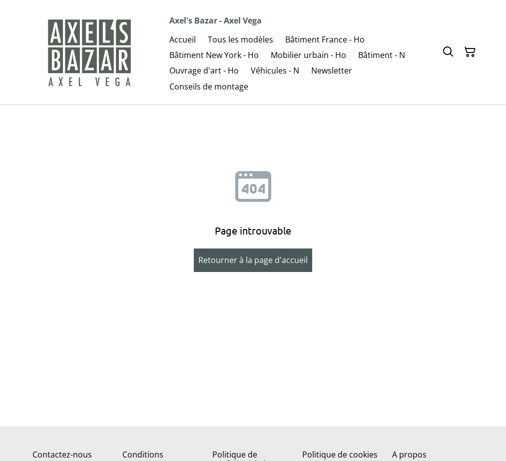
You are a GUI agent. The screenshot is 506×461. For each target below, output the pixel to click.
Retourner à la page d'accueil (253, 260)
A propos (409, 454)
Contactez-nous (62, 454)
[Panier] (470, 52)
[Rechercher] (448, 52)
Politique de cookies (340, 454)
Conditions (142, 454)
